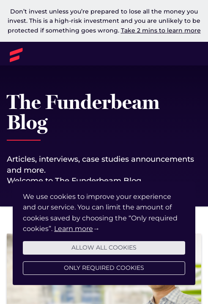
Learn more (73, 231)
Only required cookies (104, 270)
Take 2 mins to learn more (161, 30)
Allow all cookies (104, 250)
